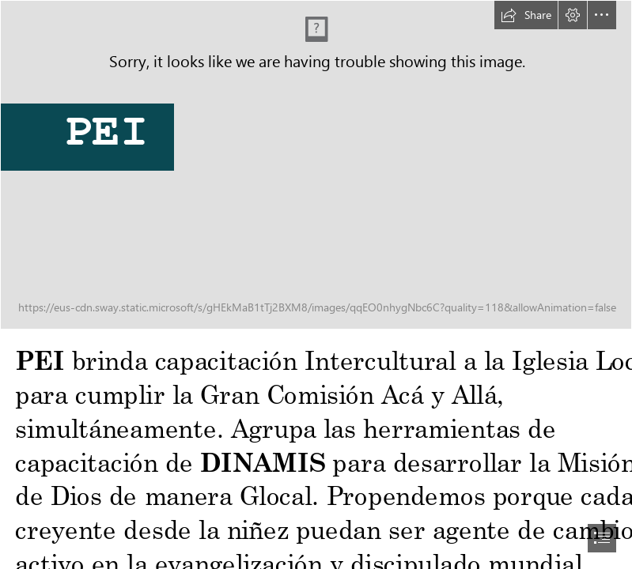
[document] (316, 284)
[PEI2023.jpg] (316, 165)
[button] (526, 15)
